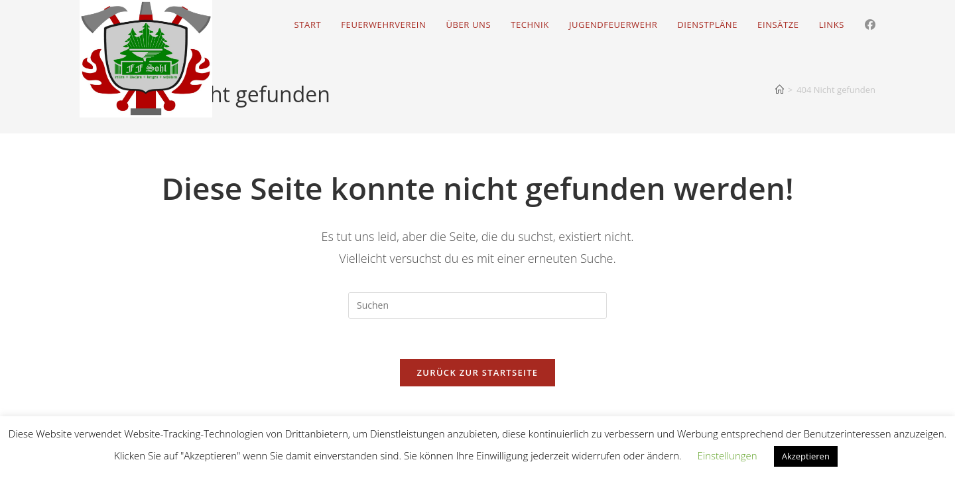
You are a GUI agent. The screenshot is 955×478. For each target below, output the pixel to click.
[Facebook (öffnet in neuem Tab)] (870, 24)
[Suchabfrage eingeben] (477, 305)
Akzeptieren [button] (806, 456)
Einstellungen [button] (727, 455)
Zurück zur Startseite (478, 372)
